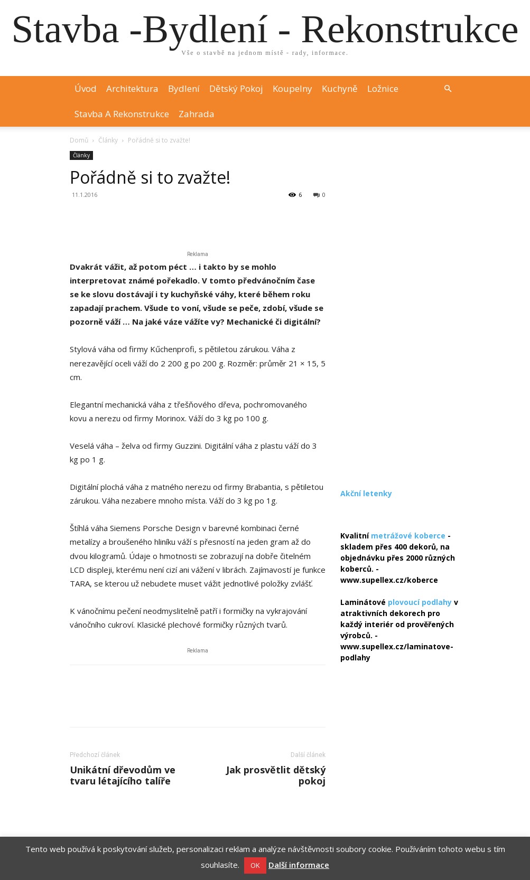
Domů (79, 140)
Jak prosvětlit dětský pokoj (276, 775)
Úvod (86, 88)
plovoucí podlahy (420, 602)
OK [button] (255, 865)
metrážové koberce (408, 536)
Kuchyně (340, 88)
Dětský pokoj (236, 88)
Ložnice (382, 88)
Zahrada (197, 114)
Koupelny (292, 88)
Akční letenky (366, 493)
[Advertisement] (400, 309)
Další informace (298, 864)
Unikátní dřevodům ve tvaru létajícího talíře (122, 775)
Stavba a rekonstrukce (122, 114)
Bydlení (184, 88)
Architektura (132, 88)
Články (108, 140)
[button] (448, 89)
